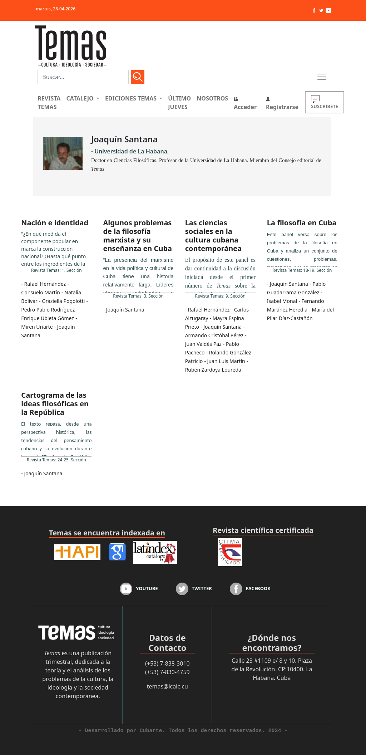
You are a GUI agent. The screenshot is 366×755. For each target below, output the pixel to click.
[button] (82, 98)
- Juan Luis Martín (224, 361)
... (56, 248)
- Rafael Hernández (43, 283)
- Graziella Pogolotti (62, 301)
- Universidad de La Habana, (130, 151)
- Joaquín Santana (123, 309)
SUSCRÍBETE (324, 102)
